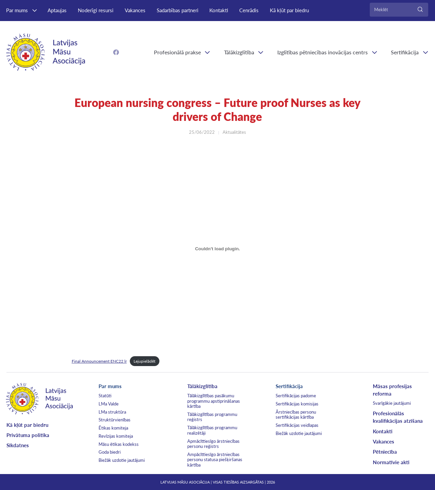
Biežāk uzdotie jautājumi (122, 460)
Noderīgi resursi (96, 10)
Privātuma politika (27, 435)
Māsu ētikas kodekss (119, 444)
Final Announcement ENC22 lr (99, 361)
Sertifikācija (289, 386)
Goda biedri (110, 452)
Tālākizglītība (239, 52)
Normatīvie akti (391, 462)
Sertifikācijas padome (296, 395)
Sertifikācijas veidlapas (297, 425)
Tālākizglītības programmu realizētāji (212, 430)
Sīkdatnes (17, 445)
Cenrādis (249, 10)
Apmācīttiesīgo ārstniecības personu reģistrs (213, 443)
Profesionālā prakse (177, 52)
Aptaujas (57, 10)
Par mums (17, 10)
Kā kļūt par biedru (289, 10)
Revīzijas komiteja (116, 436)
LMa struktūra (112, 412)
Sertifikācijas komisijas (297, 403)
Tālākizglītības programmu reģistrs (212, 417)
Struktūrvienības (114, 419)
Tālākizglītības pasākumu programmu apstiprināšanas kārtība (213, 401)
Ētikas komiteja (113, 428)
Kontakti (218, 10)
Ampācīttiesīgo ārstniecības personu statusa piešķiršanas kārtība (214, 460)
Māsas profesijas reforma (392, 390)
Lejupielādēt (144, 361)
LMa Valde (109, 403)
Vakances (135, 10)
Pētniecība (385, 452)
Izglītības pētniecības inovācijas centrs (322, 52)
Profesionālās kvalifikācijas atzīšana (398, 417)
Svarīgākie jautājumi (392, 403)
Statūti (105, 395)
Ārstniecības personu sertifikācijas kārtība (296, 414)
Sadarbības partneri (177, 10)
